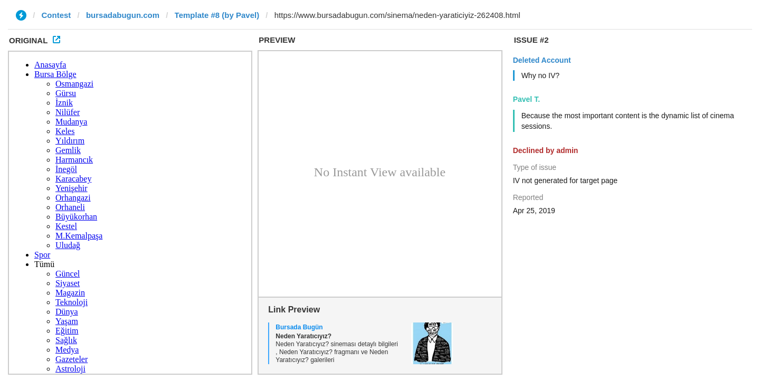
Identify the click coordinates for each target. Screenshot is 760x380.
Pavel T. (526, 99)
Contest (56, 15)
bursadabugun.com (122, 15)
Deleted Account (542, 60)
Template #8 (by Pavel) (217, 15)
